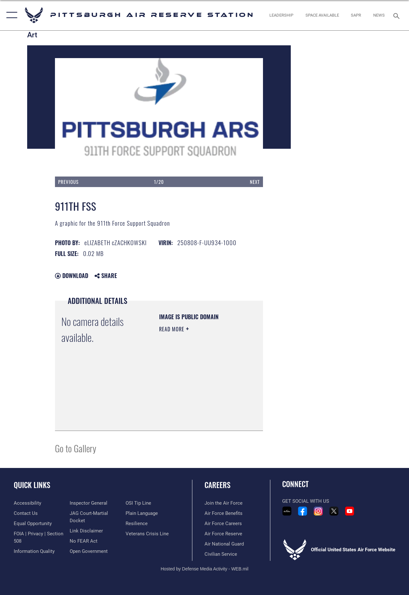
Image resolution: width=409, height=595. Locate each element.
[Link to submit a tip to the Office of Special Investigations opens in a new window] (138, 503)
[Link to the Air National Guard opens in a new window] (224, 544)
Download (71, 275)
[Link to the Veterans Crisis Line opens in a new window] (147, 534)
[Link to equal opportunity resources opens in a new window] (33, 523)
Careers (217, 485)
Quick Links (32, 485)
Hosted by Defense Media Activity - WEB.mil (205, 568)
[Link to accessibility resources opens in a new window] (27, 503)
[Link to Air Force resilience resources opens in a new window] (137, 523)
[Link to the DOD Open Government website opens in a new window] (89, 551)
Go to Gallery (75, 448)
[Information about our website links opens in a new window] (86, 531)
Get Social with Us (305, 501)
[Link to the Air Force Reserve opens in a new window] (223, 534)
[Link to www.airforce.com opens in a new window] (223, 503)
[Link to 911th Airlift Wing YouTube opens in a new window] (349, 511)
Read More (172, 329)
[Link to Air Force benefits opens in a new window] (223, 513)
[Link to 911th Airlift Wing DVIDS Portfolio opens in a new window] (287, 511)
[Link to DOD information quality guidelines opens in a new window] (34, 551)
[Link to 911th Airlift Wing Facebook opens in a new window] (302, 511)
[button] (10, 15)
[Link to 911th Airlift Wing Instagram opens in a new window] (318, 511)
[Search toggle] (397, 15)
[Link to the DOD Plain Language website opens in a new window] (142, 513)
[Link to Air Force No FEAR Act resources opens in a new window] (83, 541)
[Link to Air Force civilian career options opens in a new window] (220, 554)
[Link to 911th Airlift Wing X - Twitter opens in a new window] (334, 511)
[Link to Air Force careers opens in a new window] (223, 523)
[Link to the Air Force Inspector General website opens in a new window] (88, 503)
